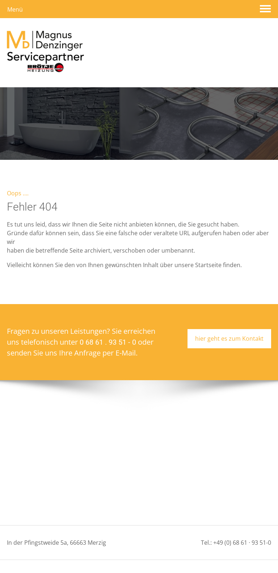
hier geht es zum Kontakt (229, 317)
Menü (15, 9)
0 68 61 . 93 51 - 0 (108, 321)
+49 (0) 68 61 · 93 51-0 (242, 522)
